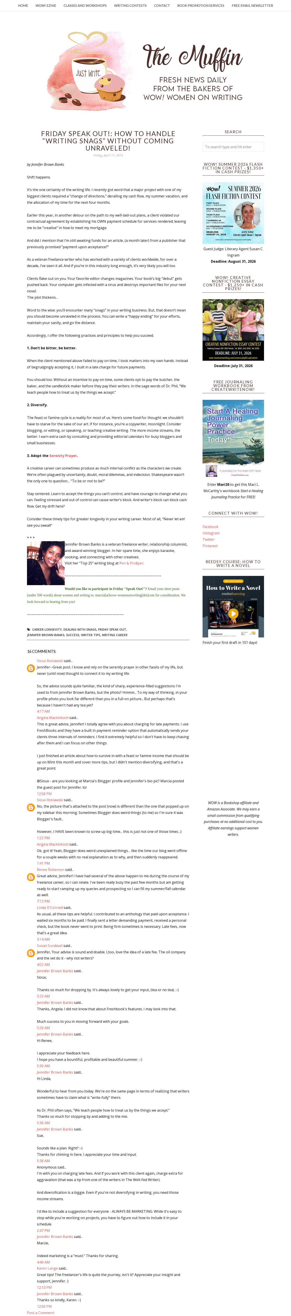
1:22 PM (43, 837)
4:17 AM (43, 711)
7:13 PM (43, 901)
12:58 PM (44, 793)
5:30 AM (43, 1065)
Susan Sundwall (50, 945)
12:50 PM (44, 1306)
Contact (162, 5)
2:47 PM (43, 1230)
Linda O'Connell (50, 907)
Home (23, 5)
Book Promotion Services (200, 5)
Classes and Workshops (85, 5)
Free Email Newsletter (252, 5)
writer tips (90, 635)
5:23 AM (43, 996)
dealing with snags (79, 629)
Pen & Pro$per (131, 563)
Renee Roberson (50, 869)
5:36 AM (43, 1122)
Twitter (209, 539)
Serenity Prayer (63, 455)
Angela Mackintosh (52, 717)
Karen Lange (47, 1268)
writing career (115, 635)
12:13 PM (44, 1287)
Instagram (211, 533)
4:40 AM (43, 1262)
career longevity (47, 629)
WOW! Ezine (46, 5)
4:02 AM (43, 964)
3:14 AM (43, 939)
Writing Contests (130, 5)
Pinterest (210, 545)
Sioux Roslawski (50, 660)
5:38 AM (43, 1160)
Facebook (210, 526)
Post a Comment (40, 1312)
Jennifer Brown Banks (45, 635)
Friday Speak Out (112, 629)
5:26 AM (43, 1027)
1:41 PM (43, 863)
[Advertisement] (233, 723)
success (72, 635)
